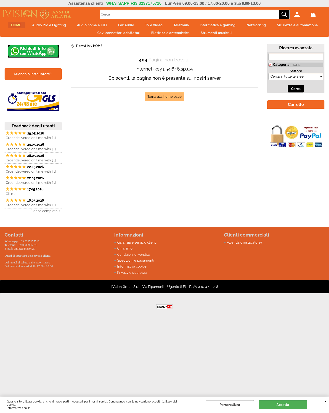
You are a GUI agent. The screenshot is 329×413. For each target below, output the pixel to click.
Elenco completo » (45, 215)
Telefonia (211, 26)
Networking (292, 26)
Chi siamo (125, 252)
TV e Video (181, 26)
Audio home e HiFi (114, 26)
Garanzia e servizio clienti (137, 246)
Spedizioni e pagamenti (135, 264)
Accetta (282, 405)
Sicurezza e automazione (87, 36)
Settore (296, 75)
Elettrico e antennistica (198, 36)
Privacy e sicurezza (132, 276)
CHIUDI (325, 401)
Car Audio (151, 26)
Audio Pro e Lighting (68, 26)
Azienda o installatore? (244, 246)
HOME (32, 26)
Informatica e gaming (251, 26)
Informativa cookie (18, 408)
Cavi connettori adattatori (143, 36)
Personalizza (230, 405)
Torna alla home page (164, 100)
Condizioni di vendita (133, 258)
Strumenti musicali (246, 36)
